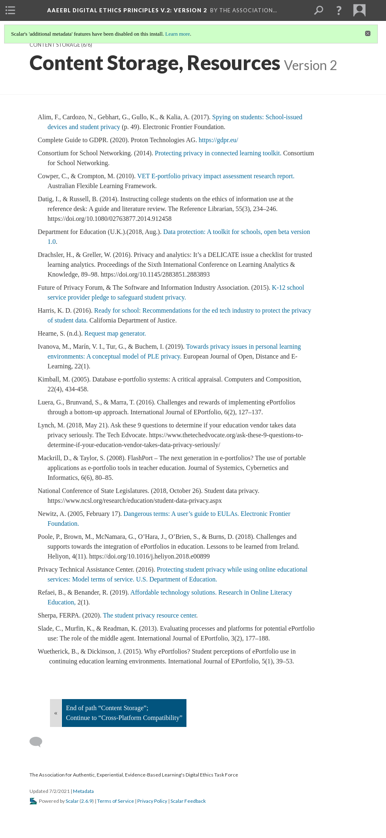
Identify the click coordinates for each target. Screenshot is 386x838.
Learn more (177, 34)
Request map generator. (115, 333)
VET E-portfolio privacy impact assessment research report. (216, 176)
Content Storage (55, 45)
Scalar (72, 801)
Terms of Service (115, 801)
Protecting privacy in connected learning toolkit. (219, 153)
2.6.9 (86, 801)
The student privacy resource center (149, 615)
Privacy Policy (152, 801)
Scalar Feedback (188, 801)
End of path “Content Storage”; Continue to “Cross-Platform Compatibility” (124, 712)
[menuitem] (10, 10)
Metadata (83, 791)
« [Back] (55, 712)
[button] (339, 10)
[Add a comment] (40, 742)
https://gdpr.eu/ (219, 139)
